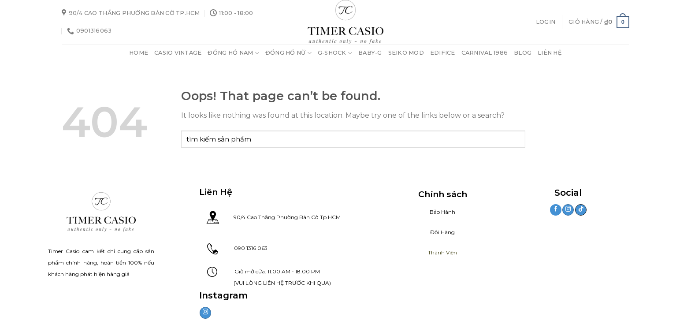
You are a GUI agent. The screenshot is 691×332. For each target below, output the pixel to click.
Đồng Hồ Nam (233, 53)
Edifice (442, 52)
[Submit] (516, 139)
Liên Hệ (550, 52)
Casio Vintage (177, 52)
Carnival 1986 (484, 52)
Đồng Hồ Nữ (288, 53)
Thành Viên (442, 252)
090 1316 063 (242, 248)
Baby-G (370, 52)
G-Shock (335, 53)
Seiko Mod (406, 52)
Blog (522, 52)
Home (138, 52)
